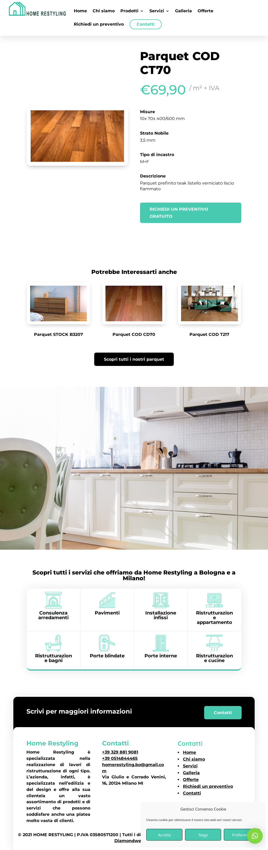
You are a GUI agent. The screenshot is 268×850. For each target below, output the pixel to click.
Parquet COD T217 (209, 334)
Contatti (223, 712)
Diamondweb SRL (134, 840)
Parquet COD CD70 (134, 334)
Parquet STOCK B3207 (58, 334)
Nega (203, 834)
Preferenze (242, 834)
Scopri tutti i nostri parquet (134, 359)
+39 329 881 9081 (120, 752)
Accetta (164, 834)
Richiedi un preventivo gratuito (179, 213)
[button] (255, 836)
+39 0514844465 (120, 758)
